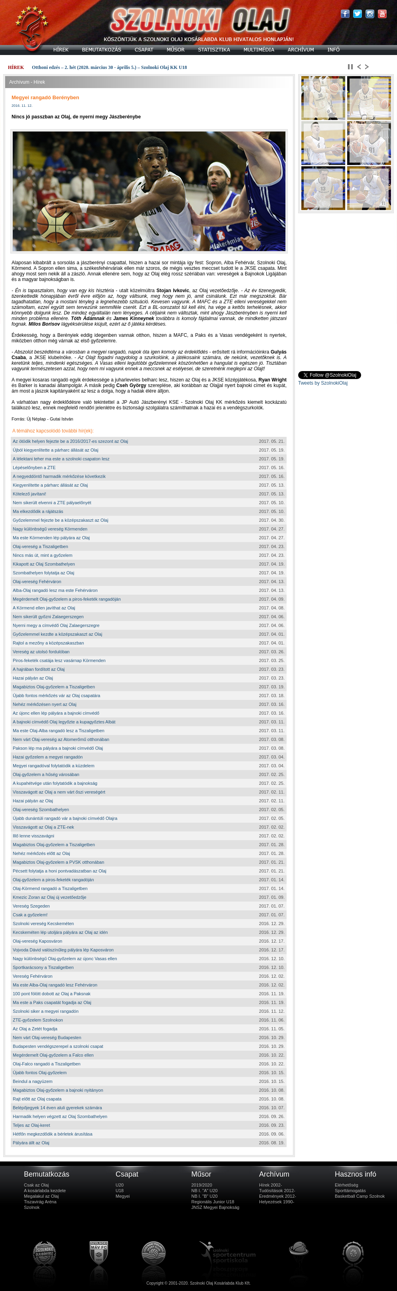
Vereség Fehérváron (33, 976)
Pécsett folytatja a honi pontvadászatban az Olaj (59, 871)
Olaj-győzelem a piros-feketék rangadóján (53, 879)
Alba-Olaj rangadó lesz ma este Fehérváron (55, 590)
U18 (120, 1190)
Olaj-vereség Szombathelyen (41, 809)
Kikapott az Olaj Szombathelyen (44, 564)
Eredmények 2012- (277, 1196)
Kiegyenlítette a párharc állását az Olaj (50, 485)
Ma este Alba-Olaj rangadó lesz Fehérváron (55, 984)
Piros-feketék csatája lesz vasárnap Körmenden (59, 660)
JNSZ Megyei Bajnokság (215, 1207)
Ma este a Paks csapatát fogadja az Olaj (52, 1002)
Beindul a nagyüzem (33, 1081)
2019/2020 (201, 1185)
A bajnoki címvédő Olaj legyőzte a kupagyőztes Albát (64, 721)
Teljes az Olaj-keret (31, 1125)
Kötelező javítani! (29, 493)
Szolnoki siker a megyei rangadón (46, 1011)
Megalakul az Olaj (41, 1196)
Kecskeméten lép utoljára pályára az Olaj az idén (60, 932)
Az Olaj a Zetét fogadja (35, 1028)
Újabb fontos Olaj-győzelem (40, 1072)
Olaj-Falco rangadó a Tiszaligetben (47, 1063)
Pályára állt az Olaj (31, 1142)
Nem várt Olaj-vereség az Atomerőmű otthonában (61, 739)
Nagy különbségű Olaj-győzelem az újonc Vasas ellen (65, 958)
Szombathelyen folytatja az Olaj (43, 572)
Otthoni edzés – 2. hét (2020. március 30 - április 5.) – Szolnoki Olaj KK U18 (109, 67)
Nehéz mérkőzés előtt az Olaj (41, 853)
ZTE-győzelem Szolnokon (38, 1020)
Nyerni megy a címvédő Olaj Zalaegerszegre (56, 625)
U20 (120, 1185)
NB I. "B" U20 (204, 1196)
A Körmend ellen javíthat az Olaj (44, 607)
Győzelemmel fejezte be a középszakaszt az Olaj (60, 520)
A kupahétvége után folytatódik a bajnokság (55, 783)
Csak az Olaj (36, 1185)
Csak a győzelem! (30, 914)
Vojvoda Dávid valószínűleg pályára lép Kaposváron (63, 949)
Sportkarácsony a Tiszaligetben (43, 967)
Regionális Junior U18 (212, 1201)
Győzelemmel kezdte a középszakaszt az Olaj (57, 634)
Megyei (123, 1196)
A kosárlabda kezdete (45, 1190)
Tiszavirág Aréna (40, 1201)
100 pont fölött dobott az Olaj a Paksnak (51, 993)
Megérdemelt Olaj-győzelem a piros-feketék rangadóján (67, 599)
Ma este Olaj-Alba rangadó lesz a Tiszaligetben (58, 730)
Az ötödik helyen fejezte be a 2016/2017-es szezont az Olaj (70, 441)
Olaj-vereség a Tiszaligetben (40, 546)
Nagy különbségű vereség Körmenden (50, 529)
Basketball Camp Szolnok (360, 1196)
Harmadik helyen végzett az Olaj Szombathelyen (60, 1116)
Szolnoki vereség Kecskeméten (43, 923)
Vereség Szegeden (31, 906)
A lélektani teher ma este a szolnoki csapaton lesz (61, 458)
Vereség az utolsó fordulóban (41, 651)
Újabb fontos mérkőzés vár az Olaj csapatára (56, 695)
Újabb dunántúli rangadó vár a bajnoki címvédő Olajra (65, 818)
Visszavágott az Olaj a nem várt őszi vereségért (59, 792)
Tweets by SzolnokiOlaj (323, 383)
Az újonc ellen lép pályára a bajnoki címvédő (56, 713)
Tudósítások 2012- (277, 1190)
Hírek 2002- (270, 1185)
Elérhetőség (346, 1185)
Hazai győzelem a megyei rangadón (48, 757)
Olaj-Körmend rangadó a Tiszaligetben (50, 888)
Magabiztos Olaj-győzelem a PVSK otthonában (58, 862)
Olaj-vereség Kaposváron (37, 941)
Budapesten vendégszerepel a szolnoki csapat (58, 1046)
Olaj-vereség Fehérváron (37, 581)
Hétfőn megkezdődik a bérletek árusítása (52, 1134)
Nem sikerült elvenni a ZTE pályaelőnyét (52, 502)
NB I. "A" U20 (204, 1190)
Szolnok (31, 1207)
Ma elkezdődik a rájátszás (38, 511)
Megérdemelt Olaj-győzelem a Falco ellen (53, 1055)
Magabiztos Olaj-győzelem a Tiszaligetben (54, 686)
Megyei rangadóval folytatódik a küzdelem (53, 765)
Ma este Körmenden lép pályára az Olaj (51, 537)
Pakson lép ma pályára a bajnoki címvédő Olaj (58, 748)
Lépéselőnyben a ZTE (34, 467)
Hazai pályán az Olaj (33, 678)
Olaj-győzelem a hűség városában (46, 774)
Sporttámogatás (350, 1190)
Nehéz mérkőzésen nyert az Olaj (45, 704)
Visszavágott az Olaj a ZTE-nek (43, 827)
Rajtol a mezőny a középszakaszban (48, 643)
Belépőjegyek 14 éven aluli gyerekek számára (57, 1107)
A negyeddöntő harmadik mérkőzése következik (59, 476)
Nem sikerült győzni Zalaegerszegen (48, 616)
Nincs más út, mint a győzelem (43, 555)
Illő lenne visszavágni (33, 835)
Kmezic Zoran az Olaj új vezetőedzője (49, 897)
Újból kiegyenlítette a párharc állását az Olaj (55, 450)
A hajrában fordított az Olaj (39, 669)
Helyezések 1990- (276, 1201)
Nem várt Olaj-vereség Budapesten (47, 1037)
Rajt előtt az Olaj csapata (37, 1098)
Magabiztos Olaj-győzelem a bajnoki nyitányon (58, 1090)
